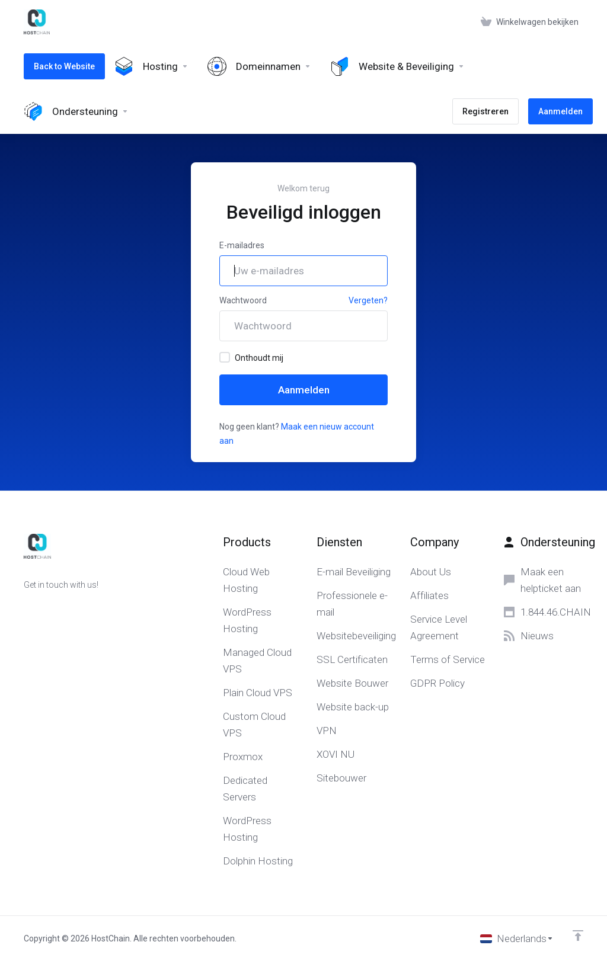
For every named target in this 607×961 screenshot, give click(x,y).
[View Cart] (529, 22)
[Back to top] (578, 935)
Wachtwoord (243, 300)
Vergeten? (368, 300)
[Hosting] (151, 66)
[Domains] (259, 66)
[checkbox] (224, 357)
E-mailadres (241, 245)
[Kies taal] (517, 938)
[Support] (76, 111)
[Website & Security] (397, 66)
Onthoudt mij (251, 357)
